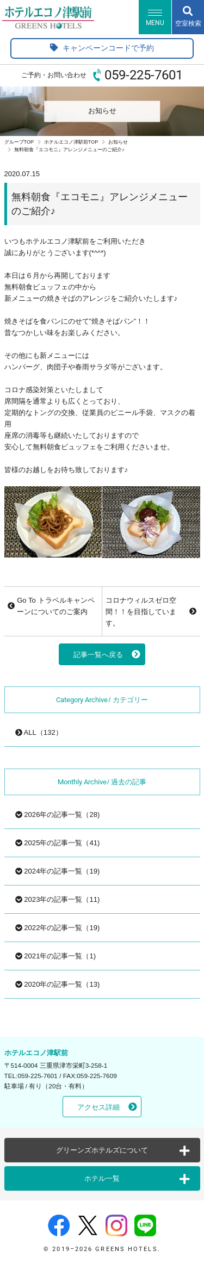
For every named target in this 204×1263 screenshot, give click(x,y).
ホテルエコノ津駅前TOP (71, 142)
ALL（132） (39, 732)
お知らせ (118, 142)
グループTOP (19, 142)
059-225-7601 (143, 75)
